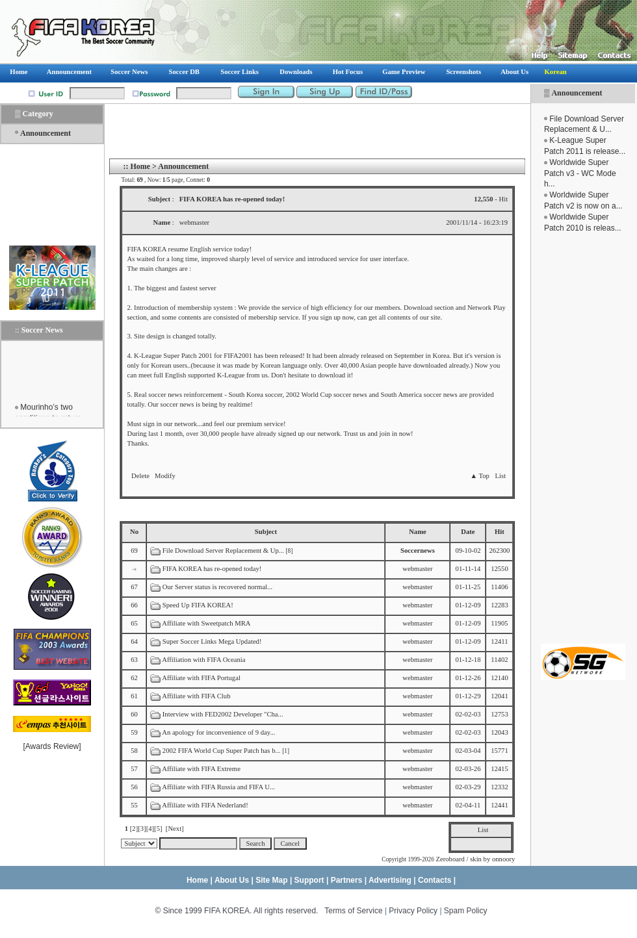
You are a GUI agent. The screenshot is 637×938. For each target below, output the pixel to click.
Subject (266, 531)
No (134, 531)
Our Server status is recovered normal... (217, 586)
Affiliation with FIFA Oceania (203, 659)
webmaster (417, 568)
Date (467, 531)
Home (140, 166)
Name (417, 531)
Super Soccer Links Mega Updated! (212, 641)
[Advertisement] (583, 438)
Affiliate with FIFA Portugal (201, 677)
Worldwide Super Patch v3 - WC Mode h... (580, 173)
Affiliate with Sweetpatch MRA (206, 623)
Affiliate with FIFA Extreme (201, 768)
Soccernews (417, 550)
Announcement (576, 92)
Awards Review (52, 746)
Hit (499, 531)
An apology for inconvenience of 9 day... (218, 732)
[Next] (175, 828)
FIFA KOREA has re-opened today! (212, 568)
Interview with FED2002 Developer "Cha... (222, 714)
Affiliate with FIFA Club (196, 696)
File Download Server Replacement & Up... (223, 550)
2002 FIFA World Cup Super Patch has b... (221, 750)
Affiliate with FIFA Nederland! (205, 805)
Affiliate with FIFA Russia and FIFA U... (218, 787)
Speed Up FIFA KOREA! (197, 605)
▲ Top (479, 475)
